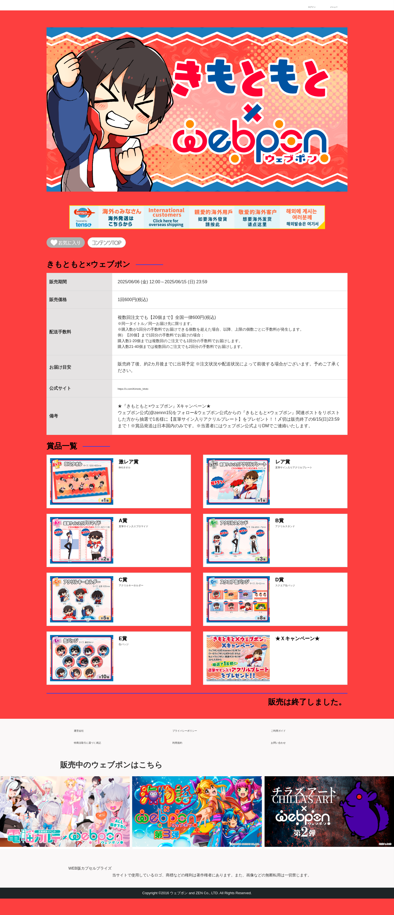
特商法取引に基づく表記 (98, 756)
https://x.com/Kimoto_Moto (143, 391)
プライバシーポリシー (194, 744)
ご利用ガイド (284, 744)
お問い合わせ (284, 756)
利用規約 (181, 756)
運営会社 (82, 744)
